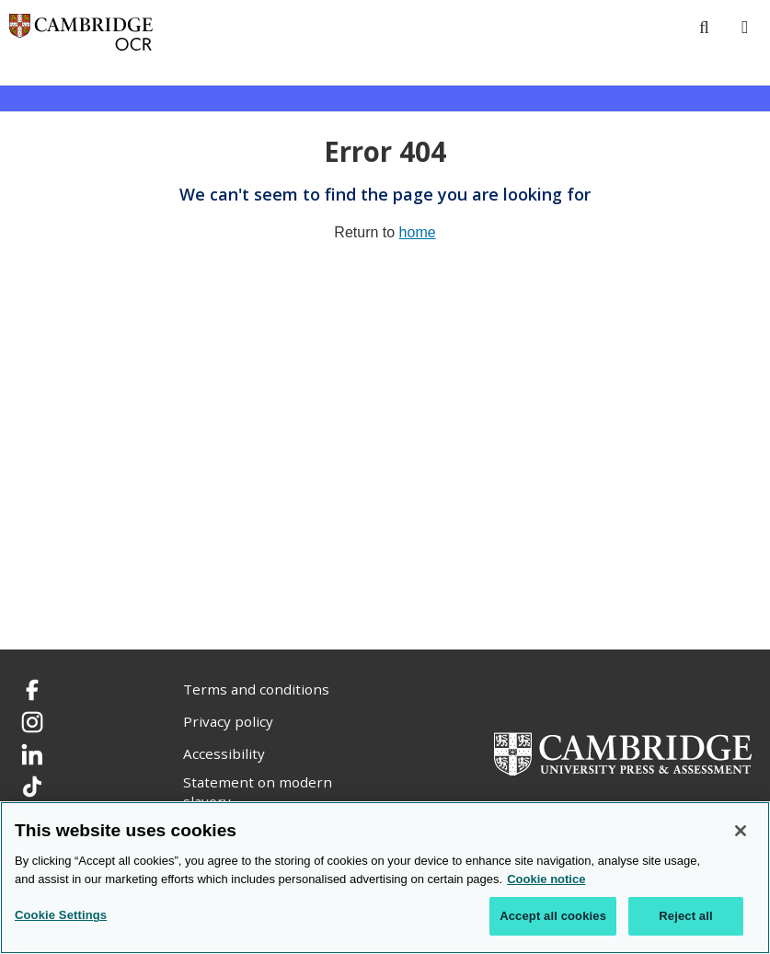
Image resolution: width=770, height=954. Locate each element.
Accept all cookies (553, 916)
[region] (385, 877)
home (417, 232)
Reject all (685, 916)
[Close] (740, 830)
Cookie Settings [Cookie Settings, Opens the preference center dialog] (61, 915)
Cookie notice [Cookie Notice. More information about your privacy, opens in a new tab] (546, 879)
